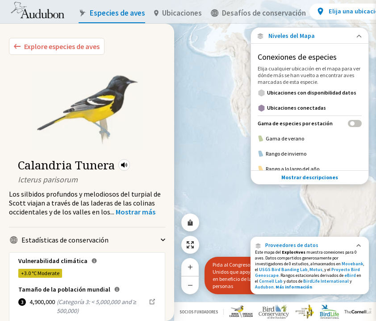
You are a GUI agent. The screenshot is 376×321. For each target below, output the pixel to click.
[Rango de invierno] (310, 153)
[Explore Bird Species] (56, 46)
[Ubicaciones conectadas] (310, 107)
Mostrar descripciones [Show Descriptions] (309, 177)
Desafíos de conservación (258, 13)
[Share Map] (190, 222)
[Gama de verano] (310, 138)
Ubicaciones (178, 13)
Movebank (352, 264)
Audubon (264, 287)
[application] (188, 160)
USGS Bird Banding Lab (283, 269)
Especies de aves (112, 13)
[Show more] (135, 211)
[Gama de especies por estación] (310, 123)
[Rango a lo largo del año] (310, 169)
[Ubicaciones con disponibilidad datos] (310, 92)
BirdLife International (326, 281)
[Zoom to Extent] (190, 245)
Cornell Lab (271, 281)
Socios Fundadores (199, 311)
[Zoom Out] (190, 285)
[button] (124, 165)
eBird (350, 275)
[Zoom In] (190, 267)
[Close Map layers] (310, 36)
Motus (315, 269)
